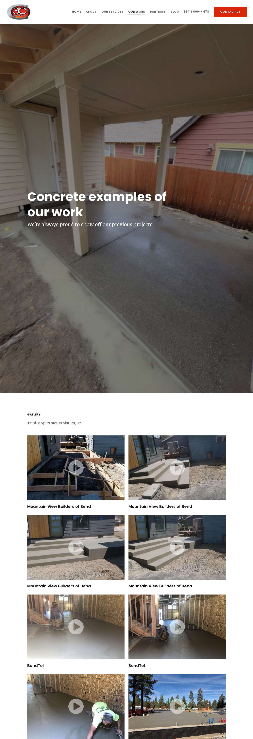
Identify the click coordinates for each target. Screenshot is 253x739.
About (91, 12)
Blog (175, 12)
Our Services (112, 12)
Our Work (136, 12)
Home (76, 12)
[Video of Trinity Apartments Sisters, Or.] (177, 706)
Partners (158, 12)
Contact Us (230, 12)
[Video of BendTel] (76, 627)
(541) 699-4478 (196, 12)
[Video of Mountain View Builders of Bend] (76, 467)
